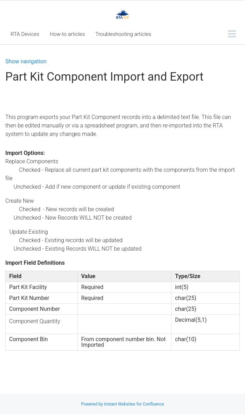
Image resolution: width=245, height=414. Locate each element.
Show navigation (25, 61)
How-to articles (67, 34)
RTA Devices (25, 34)
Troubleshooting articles (123, 34)
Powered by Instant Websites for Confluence (122, 404)
